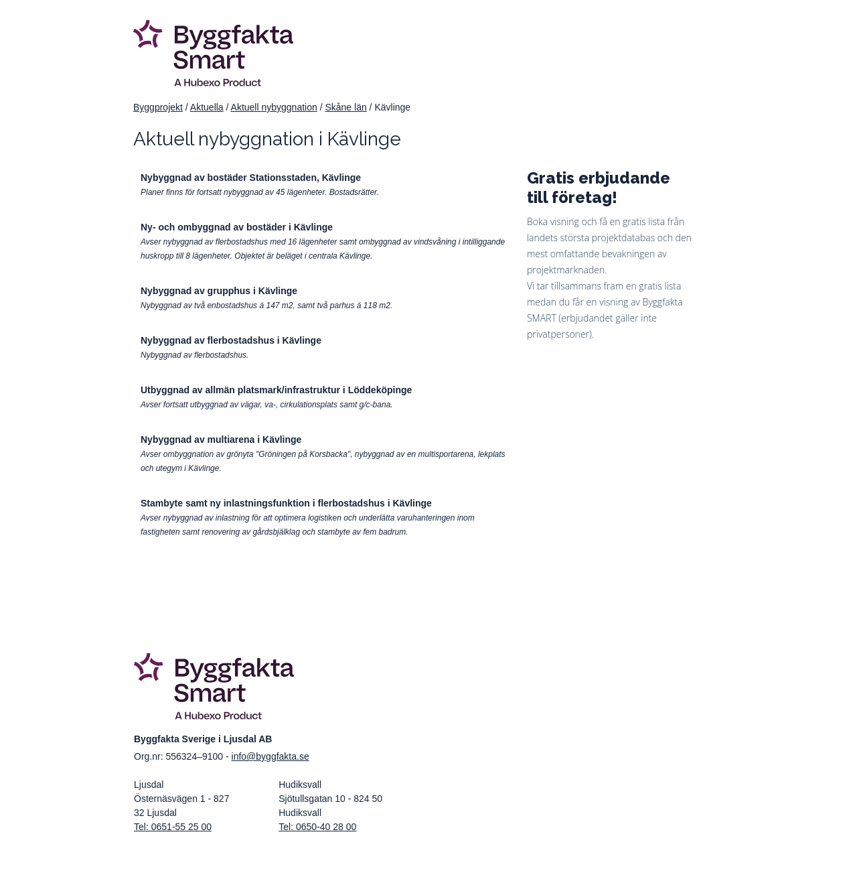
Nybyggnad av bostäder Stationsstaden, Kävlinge (251, 177)
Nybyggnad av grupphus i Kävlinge (219, 290)
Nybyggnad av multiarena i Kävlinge (221, 439)
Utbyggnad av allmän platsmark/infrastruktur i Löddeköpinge (276, 390)
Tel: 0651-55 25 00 (173, 826)
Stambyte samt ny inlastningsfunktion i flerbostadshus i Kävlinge (286, 503)
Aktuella (207, 107)
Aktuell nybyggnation (274, 107)
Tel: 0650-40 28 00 (317, 826)
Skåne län (345, 107)
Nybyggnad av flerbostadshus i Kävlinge (231, 340)
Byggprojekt (158, 107)
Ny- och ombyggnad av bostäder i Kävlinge (237, 227)
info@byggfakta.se (270, 756)
